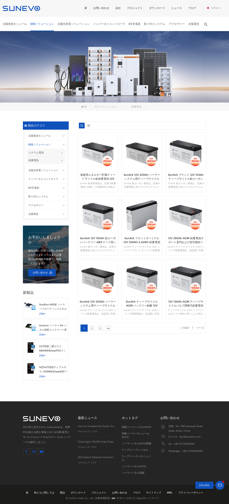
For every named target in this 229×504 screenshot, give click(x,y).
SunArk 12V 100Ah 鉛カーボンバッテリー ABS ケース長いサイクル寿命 (98, 240)
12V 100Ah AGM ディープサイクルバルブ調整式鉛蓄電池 (185, 303)
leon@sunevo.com (190, 436)
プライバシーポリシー (190, 492)
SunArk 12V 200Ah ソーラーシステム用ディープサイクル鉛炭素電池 (142, 177)
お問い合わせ (101, 7)
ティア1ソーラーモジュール (136, 458)
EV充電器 (134, 24)
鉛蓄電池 (136, 106)
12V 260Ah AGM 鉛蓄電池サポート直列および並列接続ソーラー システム (186, 240)
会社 (118, 7)
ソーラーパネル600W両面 (136, 443)
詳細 (42, 313)
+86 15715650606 (184, 443)
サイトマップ (154, 492)
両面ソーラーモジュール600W (135, 435)
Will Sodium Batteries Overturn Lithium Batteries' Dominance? (97, 457)
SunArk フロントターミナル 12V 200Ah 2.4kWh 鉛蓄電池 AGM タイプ (141, 240)
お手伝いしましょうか (44, 239)
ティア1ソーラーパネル (135, 449)
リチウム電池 (36, 152)
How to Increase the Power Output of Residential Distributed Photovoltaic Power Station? (97, 426)
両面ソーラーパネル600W (136, 427)
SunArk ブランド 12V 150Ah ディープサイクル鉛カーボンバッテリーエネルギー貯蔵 (186, 177)
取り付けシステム (154, 24)
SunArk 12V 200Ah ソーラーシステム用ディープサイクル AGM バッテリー (98, 304)
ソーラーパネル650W (134, 466)
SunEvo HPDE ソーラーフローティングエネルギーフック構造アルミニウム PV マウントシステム (53, 307)
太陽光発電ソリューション (73, 24)
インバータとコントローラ (109, 24)
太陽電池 (193, 24)
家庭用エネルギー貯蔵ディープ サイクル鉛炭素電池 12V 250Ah (97, 177)
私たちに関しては (44, 492)
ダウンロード (157, 7)
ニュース (176, 7)
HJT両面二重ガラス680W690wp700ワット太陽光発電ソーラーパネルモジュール (53, 349)
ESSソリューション (42, 24)
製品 (63, 492)
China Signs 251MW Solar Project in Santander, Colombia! (97, 441)
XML (170, 492)
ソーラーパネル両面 (133, 472)
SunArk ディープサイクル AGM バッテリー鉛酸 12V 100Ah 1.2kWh (142, 304)
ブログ (192, 7)
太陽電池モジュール (15, 24)
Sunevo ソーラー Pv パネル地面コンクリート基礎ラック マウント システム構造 (53, 328)
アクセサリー (177, 24)
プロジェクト (135, 7)
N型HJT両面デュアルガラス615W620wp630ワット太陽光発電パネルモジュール (53, 370)
